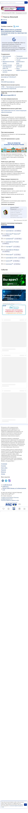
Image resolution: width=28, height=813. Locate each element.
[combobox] (12, 2)
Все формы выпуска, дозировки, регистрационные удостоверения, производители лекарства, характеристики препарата (14, 32)
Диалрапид (10, 239)
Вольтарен (9, 254)
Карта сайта (4, 786)
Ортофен (9, 246)
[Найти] (26, 2)
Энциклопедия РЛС (6, 13)
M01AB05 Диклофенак (8, 82)
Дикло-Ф (9, 261)
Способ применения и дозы (20, 61)
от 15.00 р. (18, 231)
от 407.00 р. (18, 239)
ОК (25, 804)
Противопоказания (21, 58)
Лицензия (3, 788)
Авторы (3, 792)
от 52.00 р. (16, 261)
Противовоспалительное (8, 110)
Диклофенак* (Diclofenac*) (8, 77)
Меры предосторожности (21, 69)
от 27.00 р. (17, 254)
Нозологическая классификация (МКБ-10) (7, 66)
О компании (4, 782)
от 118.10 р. (6, 251)
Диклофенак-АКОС (11, 258)
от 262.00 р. (6, 235)
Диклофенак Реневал (12, 242)
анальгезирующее (21, 110)
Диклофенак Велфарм (12, 250)
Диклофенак (10, 231)
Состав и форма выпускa (7, 71)
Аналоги (4, 22)
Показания (19, 56)
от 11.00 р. (17, 246)
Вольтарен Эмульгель (13, 234)
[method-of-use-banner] (13, 9)
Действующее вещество (7, 57)
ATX (4, 60)
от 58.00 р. (6, 243)
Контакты (3, 784)
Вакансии (3, 790)
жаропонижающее (6, 112)
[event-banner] (14, 310)
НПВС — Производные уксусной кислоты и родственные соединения (13, 87)
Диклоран (9, 264)
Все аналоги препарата (8, 227)
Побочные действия (19, 66)
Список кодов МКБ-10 (8, 95)
